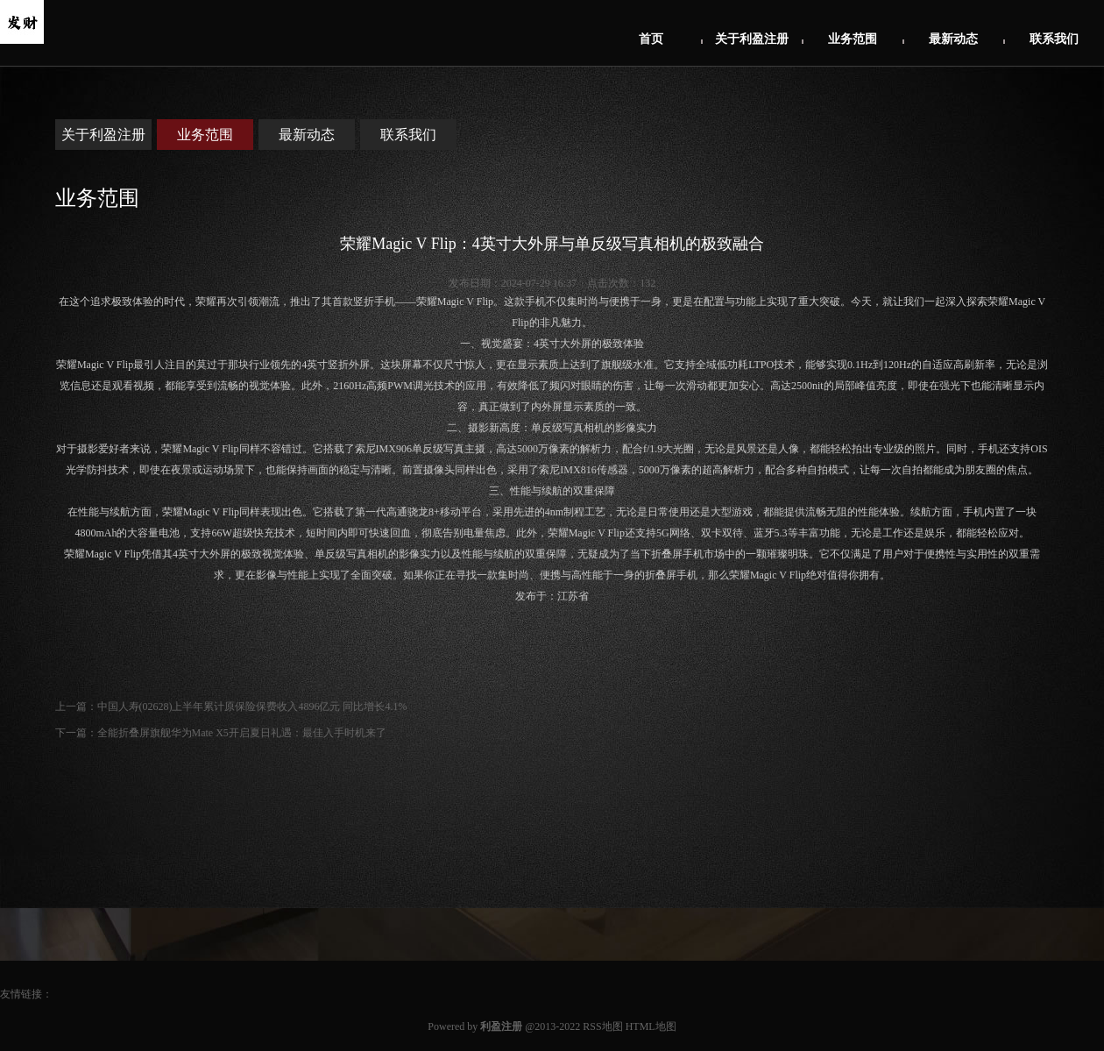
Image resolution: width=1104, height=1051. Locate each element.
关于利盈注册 (752, 39)
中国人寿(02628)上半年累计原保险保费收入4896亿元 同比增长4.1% (252, 706)
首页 (651, 39)
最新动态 (953, 39)
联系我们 (1054, 39)
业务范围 (852, 39)
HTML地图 (651, 1026)
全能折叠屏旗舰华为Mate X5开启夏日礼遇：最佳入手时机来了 (241, 733)
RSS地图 (602, 1026)
